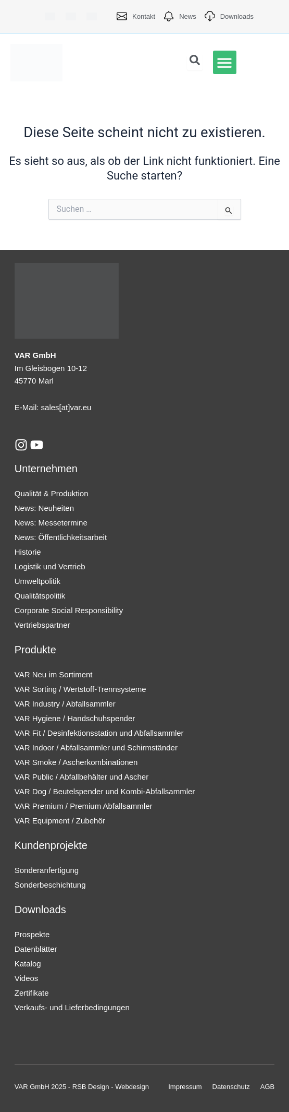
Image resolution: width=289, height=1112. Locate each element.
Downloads (40, 909)
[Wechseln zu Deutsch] (50, 16)
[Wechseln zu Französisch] (91, 16)
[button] (224, 62)
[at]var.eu (75, 407)
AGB (267, 1087)
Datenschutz (231, 1087)
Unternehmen (46, 468)
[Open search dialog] (195, 62)
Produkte (35, 649)
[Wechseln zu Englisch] (70, 16)
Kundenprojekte (51, 845)
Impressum (185, 1087)
